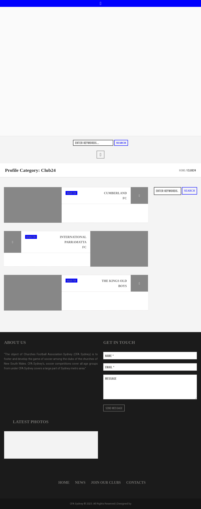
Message (110, 378)
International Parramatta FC (73, 242)
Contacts (136, 482)
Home (182, 170)
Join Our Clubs (106, 482)
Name (109, 356)
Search (121, 142)
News (80, 482)
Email (109, 367)
